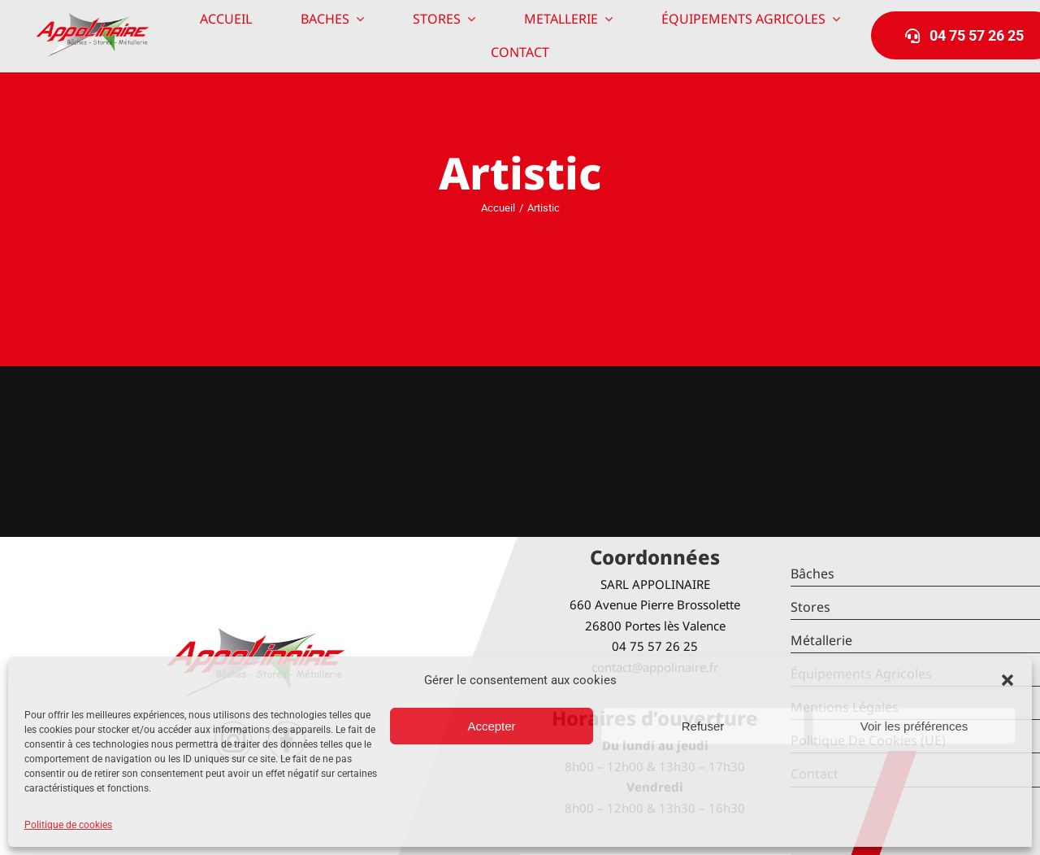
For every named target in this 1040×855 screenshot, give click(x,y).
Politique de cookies (68, 825)
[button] (1007, 680)
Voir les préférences (914, 726)
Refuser (703, 726)
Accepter (491, 726)
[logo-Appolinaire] (93, 19)
